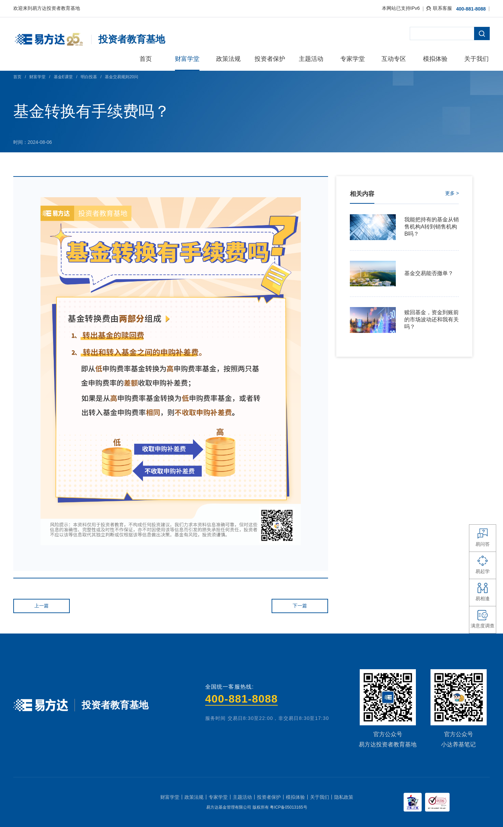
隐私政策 (343, 797)
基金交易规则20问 (121, 76)
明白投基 (89, 76)
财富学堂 (37, 76)
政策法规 (194, 797)
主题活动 (242, 797)
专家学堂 (218, 797)
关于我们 (319, 797)
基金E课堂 (63, 76)
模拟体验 (295, 797)
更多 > (452, 193)
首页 (17, 76)
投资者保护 (269, 797)
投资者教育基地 (131, 39)
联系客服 (439, 8)
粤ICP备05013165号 (288, 807)
